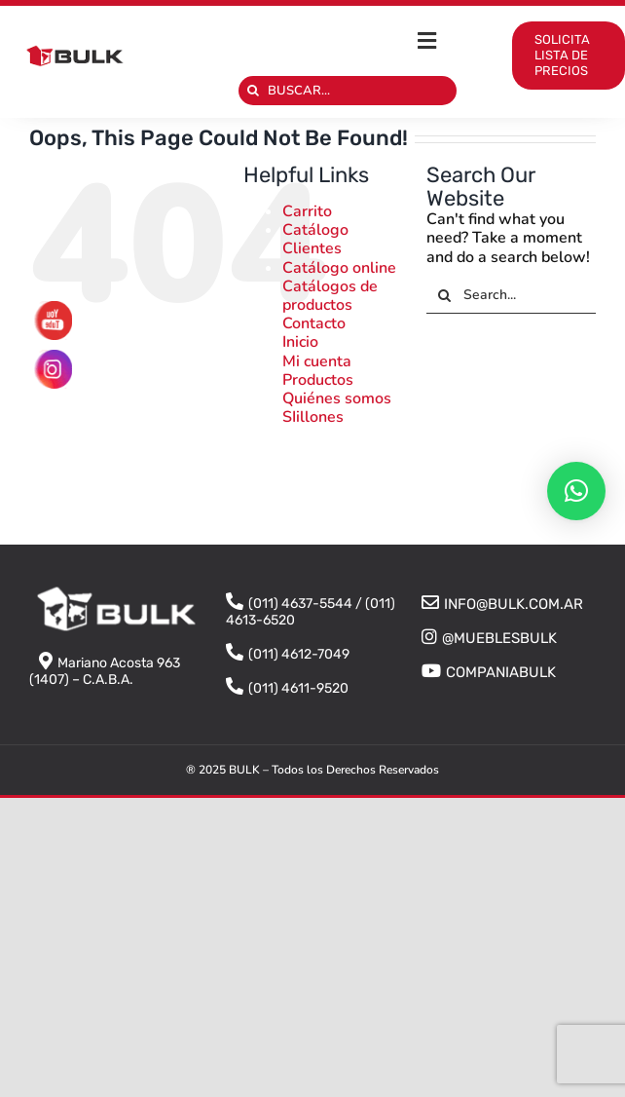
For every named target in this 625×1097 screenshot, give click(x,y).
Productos (317, 380)
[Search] (253, 90)
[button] (576, 491)
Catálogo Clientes (315, 239)
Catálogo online (339, 268)
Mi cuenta (316, 361)
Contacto (314, 323)
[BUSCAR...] (348, 90)
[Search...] (511, 295)
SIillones (313, 417)
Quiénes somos (336, 398)
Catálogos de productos (330, 296)
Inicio (300, 342)
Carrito (307, 211)
